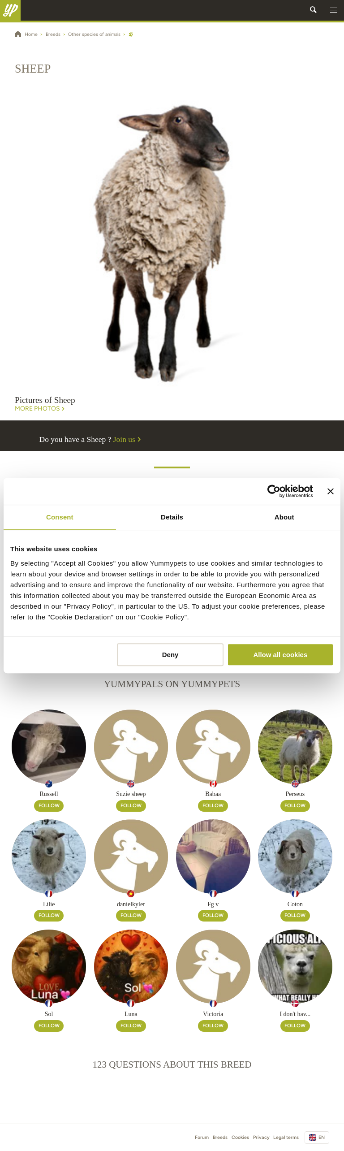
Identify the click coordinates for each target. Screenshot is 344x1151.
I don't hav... (295, 1014)
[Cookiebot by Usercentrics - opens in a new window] (274, 491)
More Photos (40, 409)
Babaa (213, 794)
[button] (333, 10)
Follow (49, 805)
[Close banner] (330, 491)
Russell (49, 794)
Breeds (220, 1137)
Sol (49, 1014)
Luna (131, 1014)
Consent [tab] (59, 517)
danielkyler (131, 904)
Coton (295, 904)
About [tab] (284, 517)
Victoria (213, 1014)
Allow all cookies (280, 654)
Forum (202, 1137)
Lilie (49, 904)
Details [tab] (172, 517)
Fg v (213, 904)
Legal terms (286, 1137)
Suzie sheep (131, 794)
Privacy (261, 1137)
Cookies (240, 1137)
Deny (170, 654)
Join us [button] (128, 439)
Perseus (295, 794)
